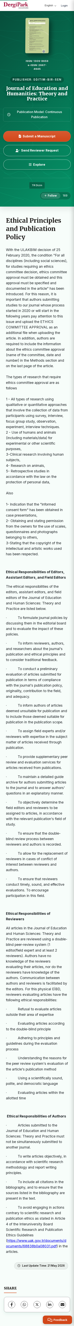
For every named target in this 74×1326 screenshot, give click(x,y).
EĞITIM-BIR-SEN (48, 79)
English (50, 5)
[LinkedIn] (49, 1304)
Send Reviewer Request (37, 150)
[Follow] (50, 196)
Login (64, 5)
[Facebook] (11, 1304)
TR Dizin (37, 185)
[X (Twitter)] (37, 1304)
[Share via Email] (62, 1304)
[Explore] (37, 164)
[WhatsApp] (24, 1304)
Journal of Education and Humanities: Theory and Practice (37, 93)
